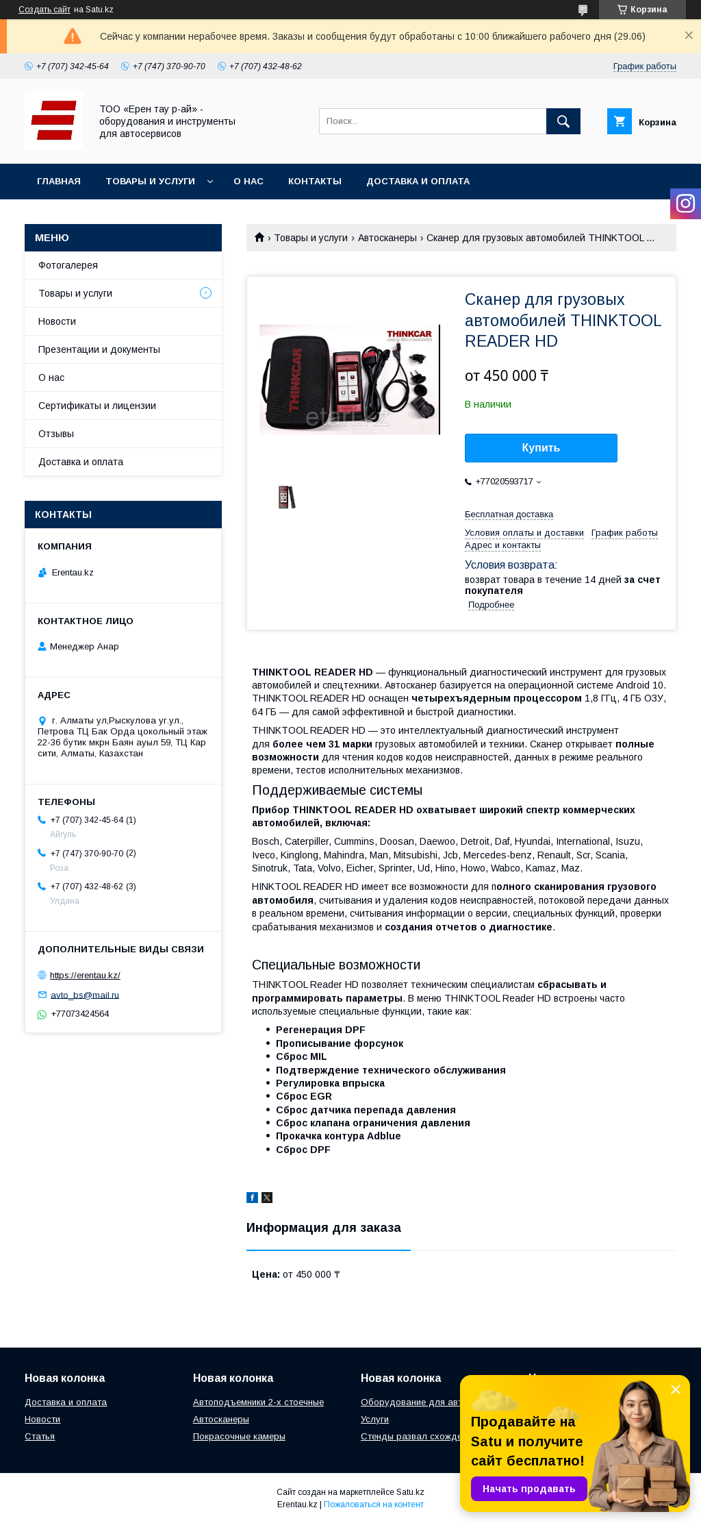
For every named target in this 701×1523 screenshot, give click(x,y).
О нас (248, 181)
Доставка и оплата (418, 181)
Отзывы (56, 433)
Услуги (375, 1419)
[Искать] (563, 121)
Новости (57, 321)
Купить (541, 448)
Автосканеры (387, 237)
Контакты (315, 181)
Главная (59, 181)
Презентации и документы (99, 349)
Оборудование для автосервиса (431, 1402)
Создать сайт (44, 9)
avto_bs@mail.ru (85, 994)
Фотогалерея (68, 265)
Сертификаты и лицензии (97, 405)
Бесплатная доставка (509, 514)
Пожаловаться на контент (374, 1504)
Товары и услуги (150, 181)
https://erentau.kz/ (85, 975)
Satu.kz (410, 1492)
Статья (40, 1436)
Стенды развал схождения (418, 1436)
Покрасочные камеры (239, 1436)
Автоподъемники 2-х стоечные (258, 1402)
